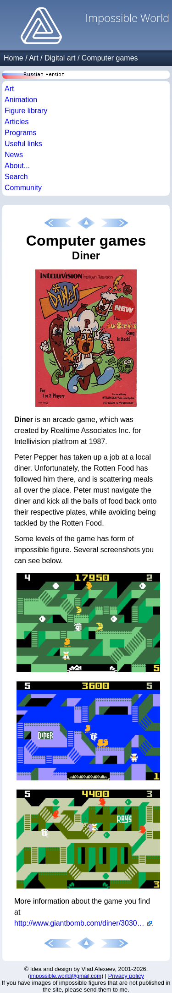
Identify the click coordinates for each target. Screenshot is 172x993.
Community (23, 188)
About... (17, 166)
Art (33, 58)
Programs (20, 133)
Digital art (60, 58)
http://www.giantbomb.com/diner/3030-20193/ (83, 923)
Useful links (23, 144)
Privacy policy (126, 975)
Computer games (110, 58)
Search (16, 177)
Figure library (26, 111)
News (14, 155)
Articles (16, 122)
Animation (21, 100)
